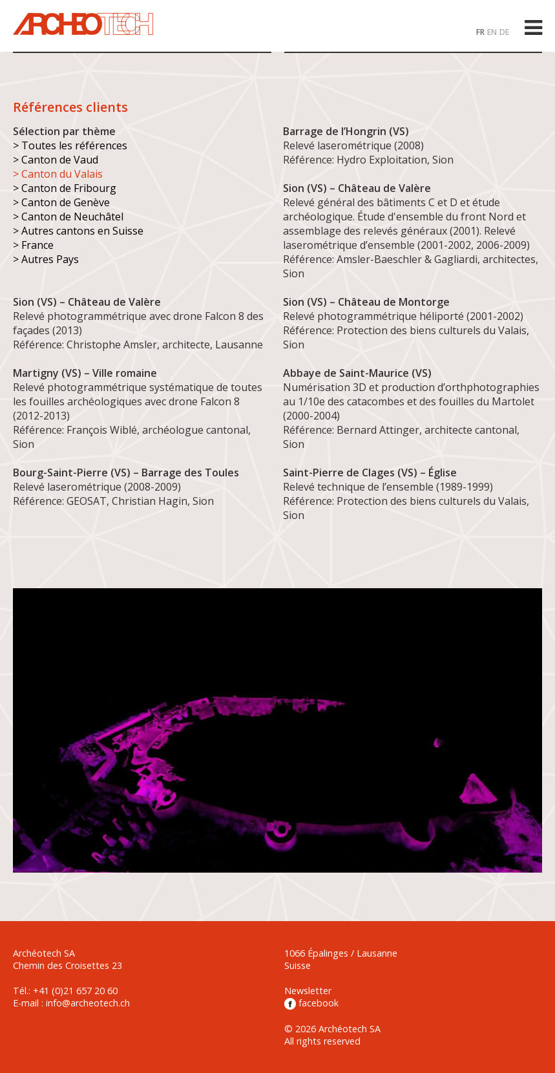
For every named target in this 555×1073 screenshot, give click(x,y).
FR (480, 32)
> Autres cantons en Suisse (78, 231)
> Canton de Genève (61, 202)
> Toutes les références (70, 145)
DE (504, 32)
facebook (311, 1003)
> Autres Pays (46, 259)
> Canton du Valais (58, 174)
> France (33, 245)
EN (492, 32)
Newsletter (307, 990)
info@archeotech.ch (88, 1003)
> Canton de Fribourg (64, 188)
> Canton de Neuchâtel (68, 216)
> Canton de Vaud (55, 160)
